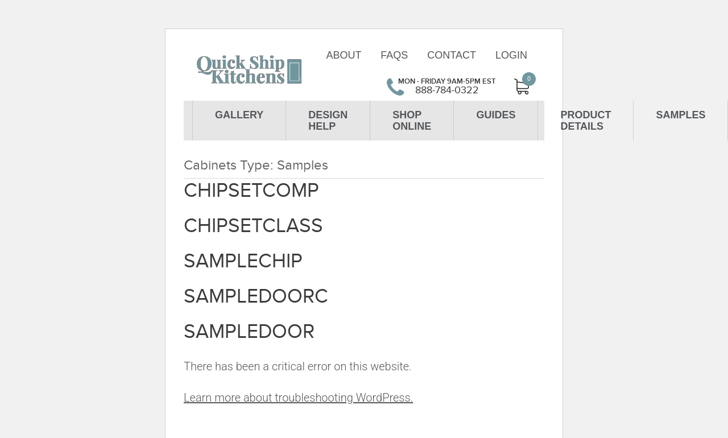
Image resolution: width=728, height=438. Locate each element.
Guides (495, 115)
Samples (680, 115)
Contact (451, 55)
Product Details (585, 120)
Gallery (239, 115)
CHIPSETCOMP (251, 191)
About (343, 55)
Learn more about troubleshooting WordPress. (298, 397)
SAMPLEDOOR (249, 332)
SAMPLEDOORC (256, 296)
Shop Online (411, 120)
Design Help (328, 120)
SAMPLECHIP (243, 261)
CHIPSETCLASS (253, 226)
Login (511, 55)
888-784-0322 (447, 90)
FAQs (394, 55)
